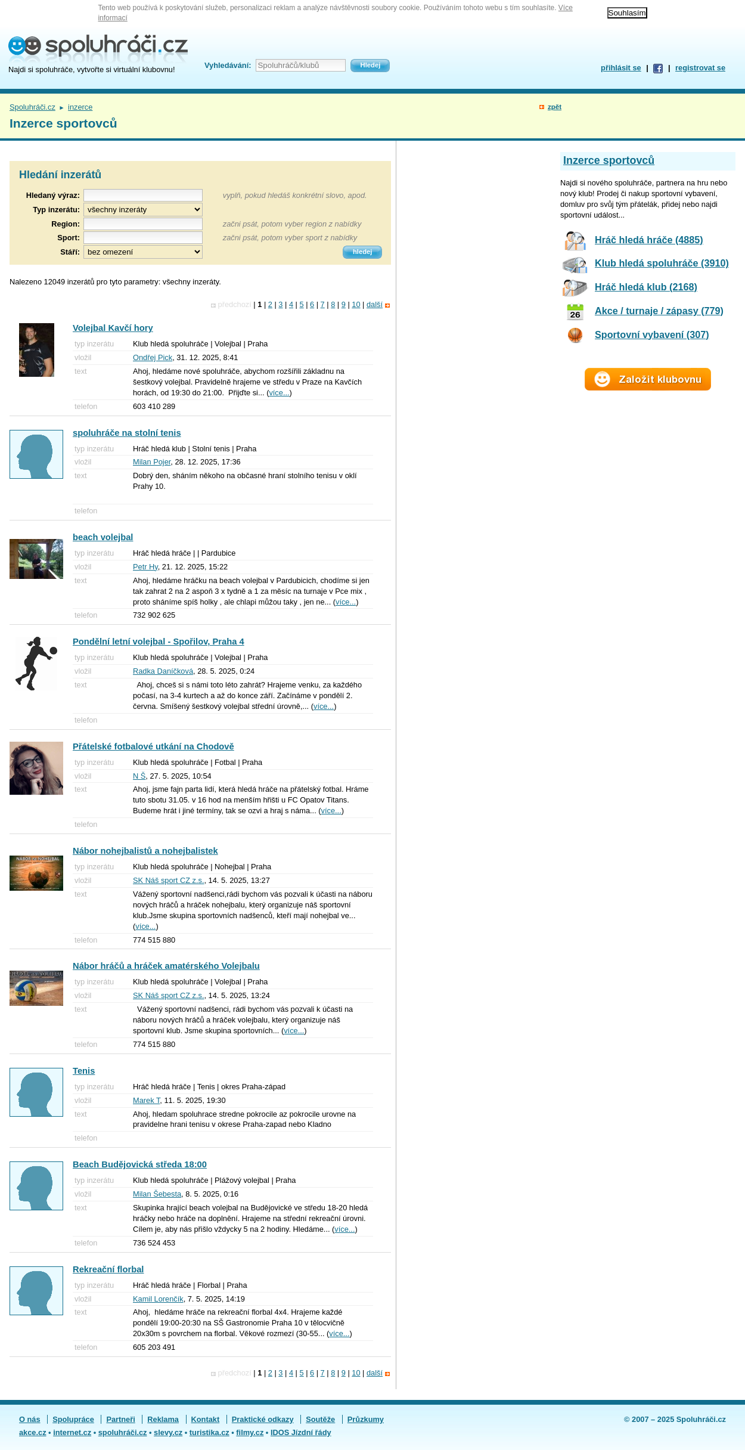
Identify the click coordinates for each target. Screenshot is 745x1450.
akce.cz (32, 1432)
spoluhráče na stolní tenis (127, 433)
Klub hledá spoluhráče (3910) (662, 263)
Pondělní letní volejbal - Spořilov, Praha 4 (158, 641)
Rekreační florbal (108, 1269)
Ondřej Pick (152, 357)
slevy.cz (168, 1432)
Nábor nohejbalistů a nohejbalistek (145, 851)
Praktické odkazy (263, 1419)
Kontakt (205, 1419)
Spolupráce (73, 1419)
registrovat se (700, 67)
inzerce (80, 107)
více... (279, 392)
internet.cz (72, 1432)
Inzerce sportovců (608, 160)
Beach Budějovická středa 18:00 (140, 1164)
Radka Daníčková (163, 671)
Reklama (163, 1419)
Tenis (84, 1071)
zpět (554, 106)
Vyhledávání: (227, 65)
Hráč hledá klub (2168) (646, 286)
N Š (139, 776)
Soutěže (320, 1419)
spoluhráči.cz (122, 1432)
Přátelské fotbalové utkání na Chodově (153, 746)
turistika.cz (209, 1432)
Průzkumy (365, 1419)
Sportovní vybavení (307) (652, 334)
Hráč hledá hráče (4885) (649, 239)
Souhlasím (627, 12)
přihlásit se (621, 67)
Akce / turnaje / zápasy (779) (659, 310)
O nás (30, 1419)
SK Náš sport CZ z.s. (168, 880)
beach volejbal (103, 537)
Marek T (146, 1100)
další (375, 304)
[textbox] (143, 224)
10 (356, 304)
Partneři (120, 1419)
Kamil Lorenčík (158, 1298)
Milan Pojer (151, 461)
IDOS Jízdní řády (301, 1432)
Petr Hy (145, 566)
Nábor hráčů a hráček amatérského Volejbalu (166, 966)
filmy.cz (249, 1432)
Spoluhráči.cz (32, 107)
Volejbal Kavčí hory (113, 328)
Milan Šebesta (157, 1193)
